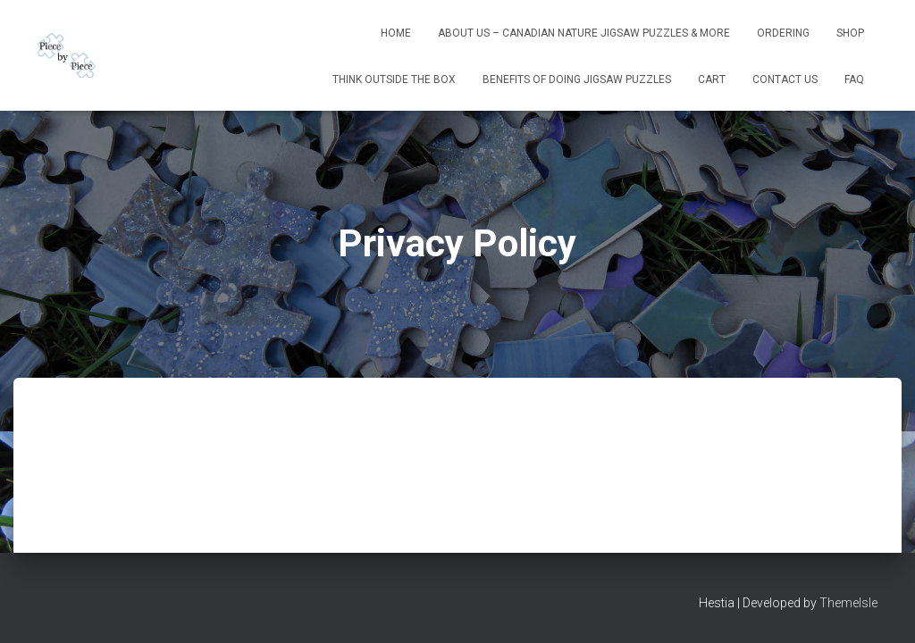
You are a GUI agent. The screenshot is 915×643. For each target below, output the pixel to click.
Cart (712, 79)
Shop (850, 33)
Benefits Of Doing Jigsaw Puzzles (577, 79)
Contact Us (785, 79)
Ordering (783, 33)
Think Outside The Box (394, 79)
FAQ (854, 79)
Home (396, 33)
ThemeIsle (848, 603)
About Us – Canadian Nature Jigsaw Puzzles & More (584, 33)
